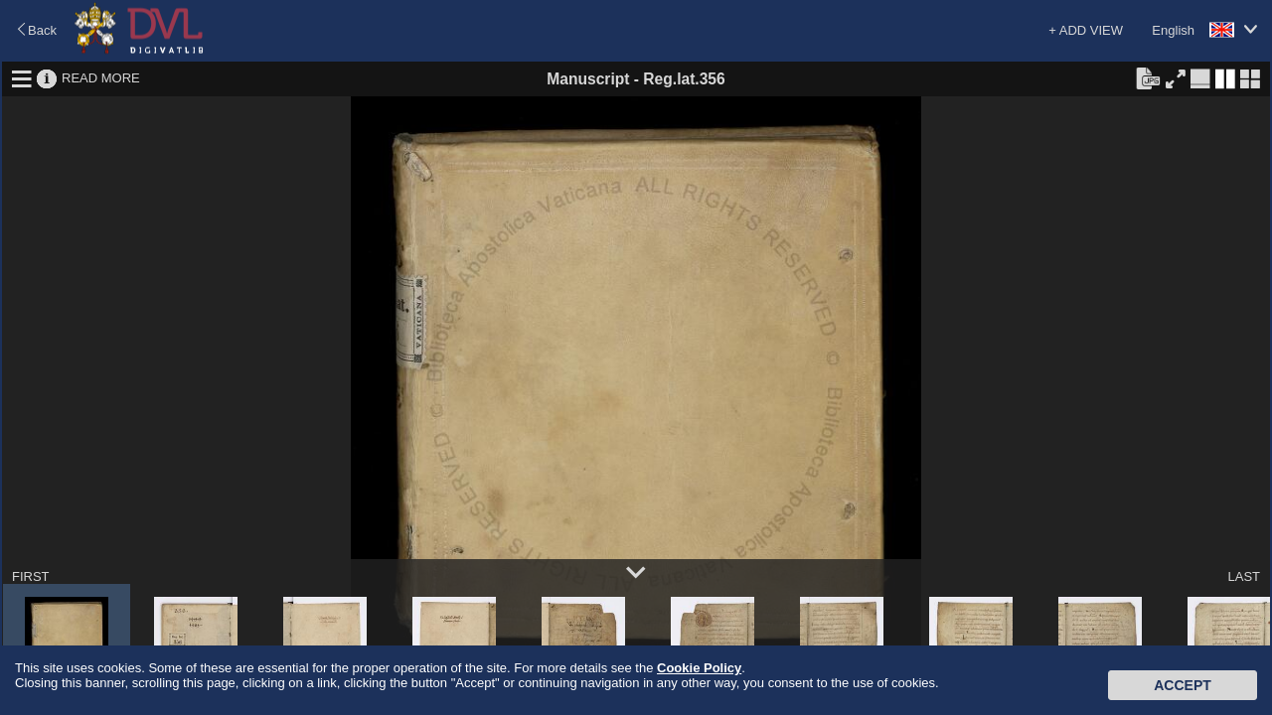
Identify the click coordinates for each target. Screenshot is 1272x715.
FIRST (31, 576)
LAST (1243, 576)
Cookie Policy (699, 667)
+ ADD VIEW (1085, 30)
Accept (1182, 685)
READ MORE (101, 78)
